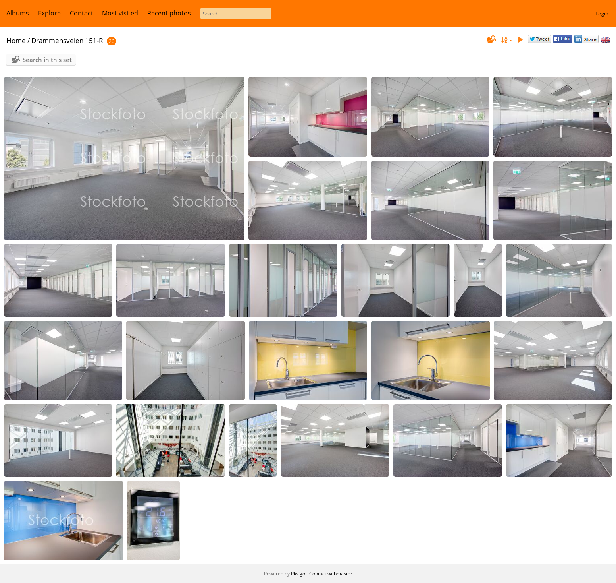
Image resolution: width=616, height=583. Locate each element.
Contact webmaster (330, 573)
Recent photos (169, 13)
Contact (81, 13)
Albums (17, 13)
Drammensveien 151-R (67, 40)
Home (16, 40)
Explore (49, 13)
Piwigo (298, 573)
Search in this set (47, 60)
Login (601, 13)
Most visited (120, 13)
